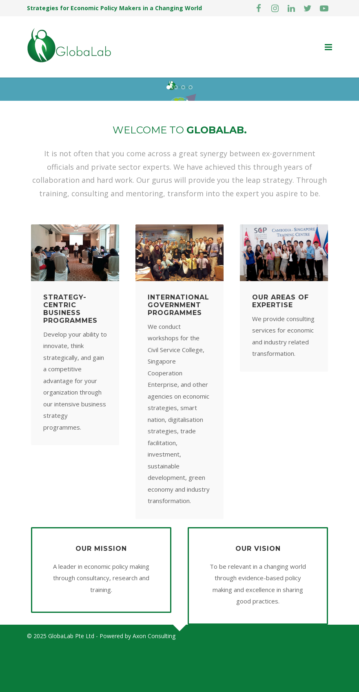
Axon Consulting (154, 681)
